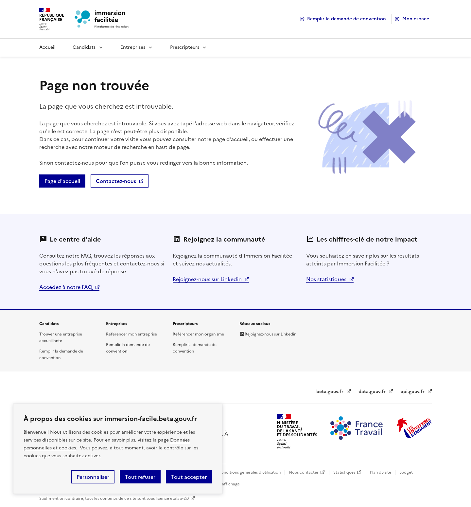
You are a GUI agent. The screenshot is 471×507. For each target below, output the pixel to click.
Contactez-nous (116, 181)
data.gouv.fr (372, 391)
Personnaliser (93, 477)
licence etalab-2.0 (172, 498)
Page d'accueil (62, 181)
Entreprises (132, 47)
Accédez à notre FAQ (65, 287)
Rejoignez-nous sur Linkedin (207, 279)
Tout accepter (189, 477)
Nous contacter (304, 472)
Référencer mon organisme (198, 334)
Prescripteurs (184, 47)
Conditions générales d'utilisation (249, 472)
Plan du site (380, 472)
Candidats (84, 47)
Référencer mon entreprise (131, 334)
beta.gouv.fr (329, 391)
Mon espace (415, 18)
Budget (406, 472)
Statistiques (344, 472)
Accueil (47, 47)
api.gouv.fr (413, 391)
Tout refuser (140, 477)
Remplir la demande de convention (346, 18)
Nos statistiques (326, 279)
